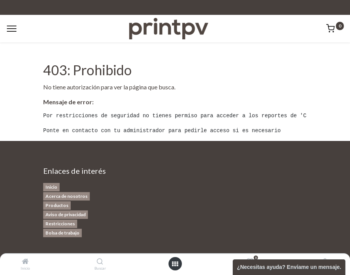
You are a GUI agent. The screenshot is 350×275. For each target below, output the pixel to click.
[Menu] (11, 28)
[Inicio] (25, 261)
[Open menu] (175, 264)
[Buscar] (100, 261)
